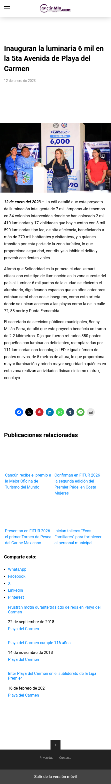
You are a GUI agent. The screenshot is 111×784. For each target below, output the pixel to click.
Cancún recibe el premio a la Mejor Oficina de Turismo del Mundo (28, 467)
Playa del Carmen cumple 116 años (39, 642)
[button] (102, 157)
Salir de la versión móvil (55, 776)
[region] (56, 29)
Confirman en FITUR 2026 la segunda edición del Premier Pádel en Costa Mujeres (78, 470)
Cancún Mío (55, 8)
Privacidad (47, 757)
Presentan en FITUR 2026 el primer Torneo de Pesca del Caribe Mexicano (28, 522)
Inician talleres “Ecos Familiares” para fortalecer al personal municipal (78, 522)
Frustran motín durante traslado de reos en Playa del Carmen (54, 609)
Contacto (65, 757)
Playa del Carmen (23, 628)
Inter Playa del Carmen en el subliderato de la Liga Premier (52, 676)
